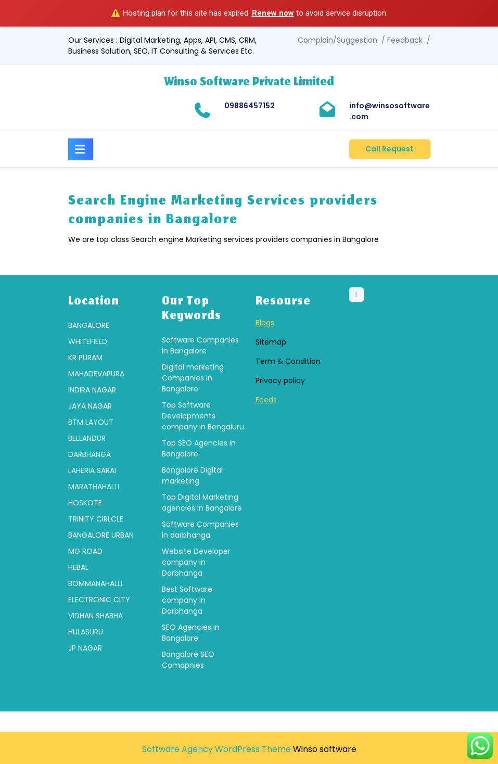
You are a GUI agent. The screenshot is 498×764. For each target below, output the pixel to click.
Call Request (389, 149)
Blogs (265, 388)
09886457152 (249, 105)
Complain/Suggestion (337, 40)
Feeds (266, 465)
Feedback (405, 40)
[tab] (80, 147)
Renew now (273, 13)
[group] (108, 552)
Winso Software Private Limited (249, 82)
